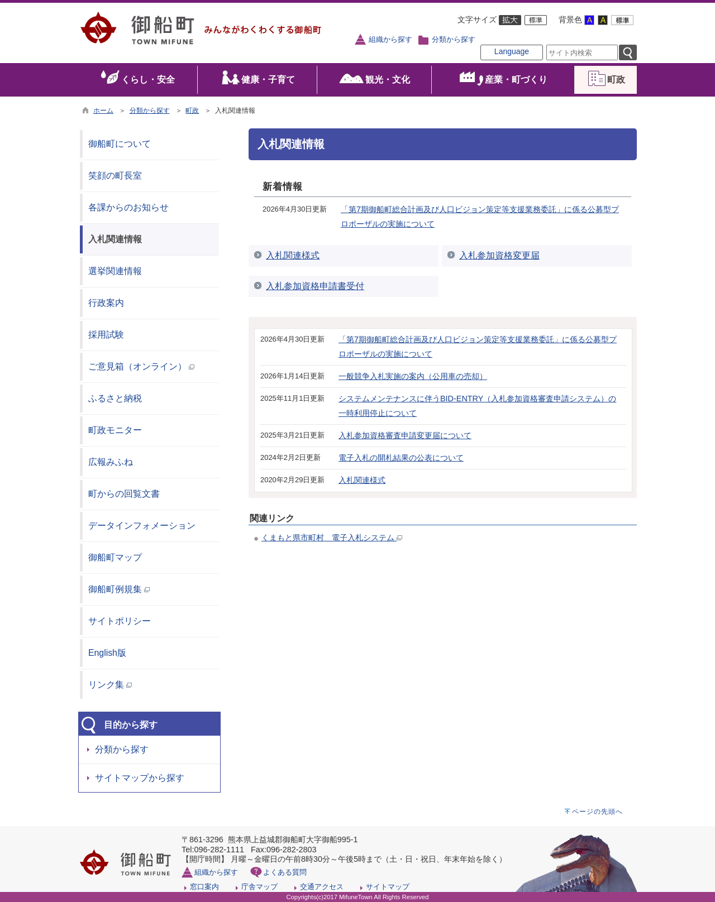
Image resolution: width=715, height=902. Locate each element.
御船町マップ (115, 557)
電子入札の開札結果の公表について (401, 457)
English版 (107, 653)
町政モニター (115, 430)
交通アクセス (322, 886)
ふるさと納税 (115, 398)
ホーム (103, 110)
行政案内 (106, 303)
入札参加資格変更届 (499, 255)
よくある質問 (285, 872)
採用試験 (106, 334)
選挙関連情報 (115, 271)
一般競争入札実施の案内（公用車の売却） (413, 376)
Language (511, 51)
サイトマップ (387, 886)
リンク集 (110, 684)
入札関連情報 (115, 239)
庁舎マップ (259, 886)
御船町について (119, 143)
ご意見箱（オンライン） (141, 366)
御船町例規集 (119, 589)
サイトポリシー (119, 621)
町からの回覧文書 (124, 493)
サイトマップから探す (139, 778)
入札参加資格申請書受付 (315, 286)
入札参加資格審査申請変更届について (405, 435)
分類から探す (453, 40)
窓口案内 (204, 886)
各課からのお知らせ (128, 207)
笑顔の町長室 (115, 175)
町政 (192, 110)
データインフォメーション (142, 525)
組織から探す (390, 40)
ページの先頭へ (597, 811)
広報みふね (110, 462)
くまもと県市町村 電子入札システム (331, 537)
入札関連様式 (293, 255)
